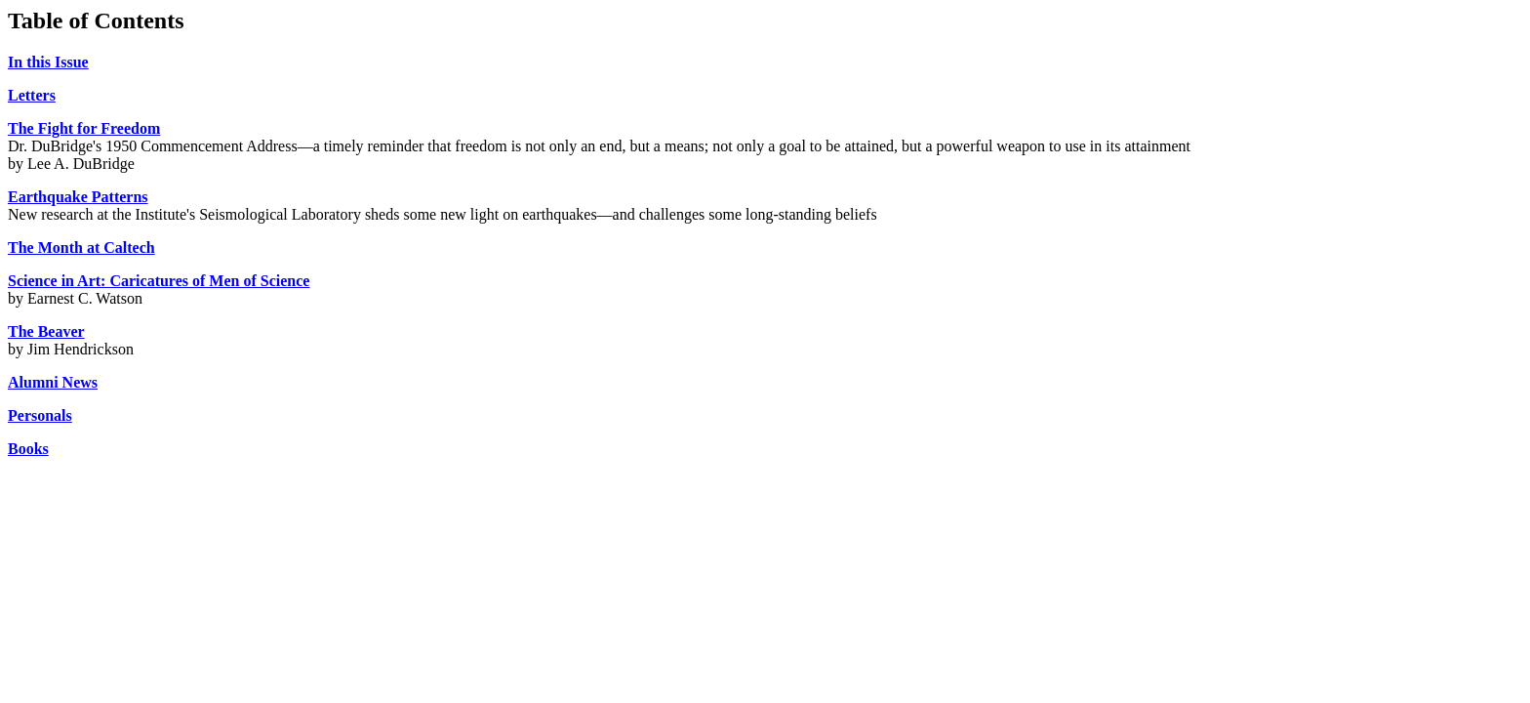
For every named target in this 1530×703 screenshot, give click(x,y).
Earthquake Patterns (78, 196)
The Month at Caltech (81, 247)
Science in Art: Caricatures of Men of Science (158, 280)
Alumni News (53, 382)
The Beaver (46, 331)
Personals (40, 415)
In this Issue (48, 62)
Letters (32, 95)
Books (28, 448)
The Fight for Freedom (84, 128)
